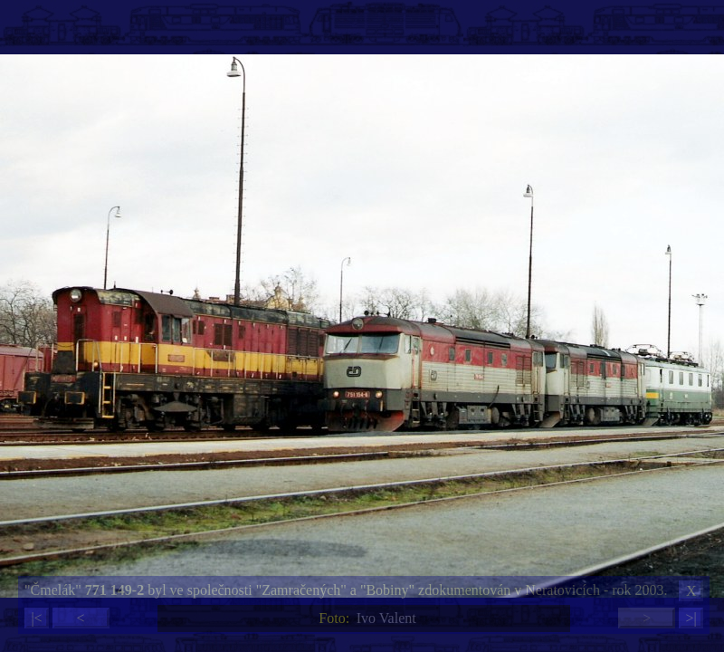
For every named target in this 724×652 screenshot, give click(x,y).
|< (36, 618)
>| (690, 618)
